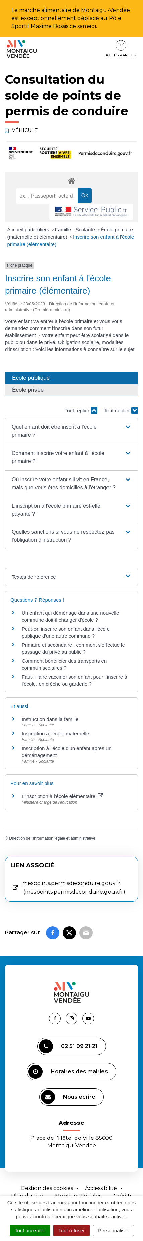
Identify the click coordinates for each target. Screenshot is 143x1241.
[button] (71, 431)
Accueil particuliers (29, 229)
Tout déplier (121, 410)
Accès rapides (121, 48)
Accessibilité (101, 1188)
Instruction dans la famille (50, 719)
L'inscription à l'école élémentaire (62, 796)
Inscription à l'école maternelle (55, 733)
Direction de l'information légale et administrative (52, 838)
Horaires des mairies (68, 1072)
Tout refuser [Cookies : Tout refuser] (71, 1230)
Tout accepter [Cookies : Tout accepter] (30, 1230)
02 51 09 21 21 (68, 1046)
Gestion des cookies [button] (47, 1188)
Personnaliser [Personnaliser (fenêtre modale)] (113, 1230)
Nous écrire (68, 1097)
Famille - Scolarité (75, 229)
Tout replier (81, 410)
